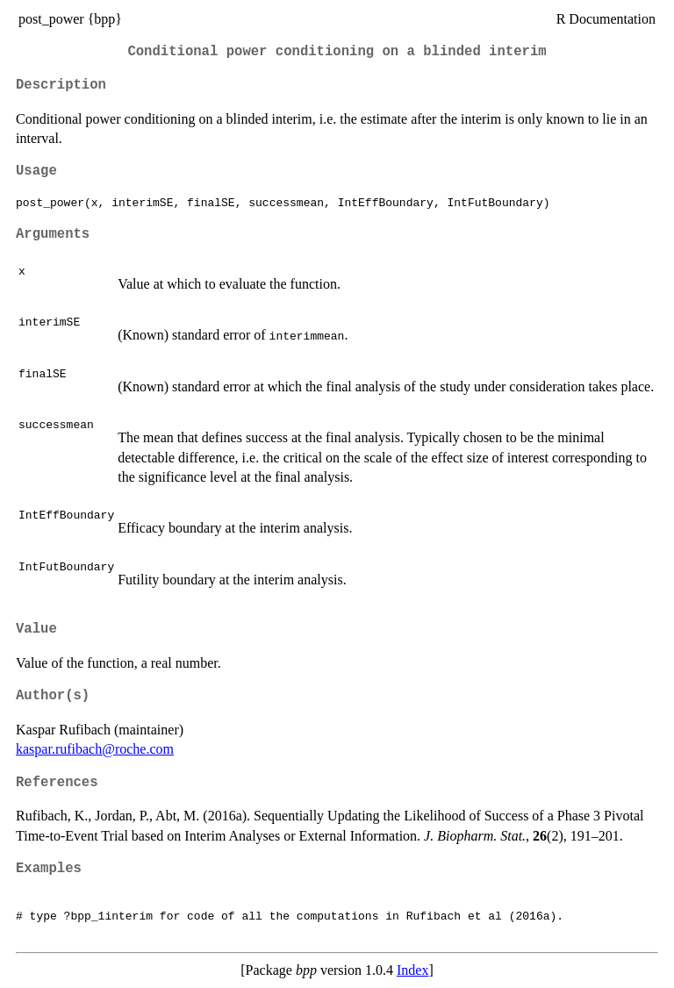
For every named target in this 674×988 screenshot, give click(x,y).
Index (412, 970)
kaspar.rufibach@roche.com (95, 748)
